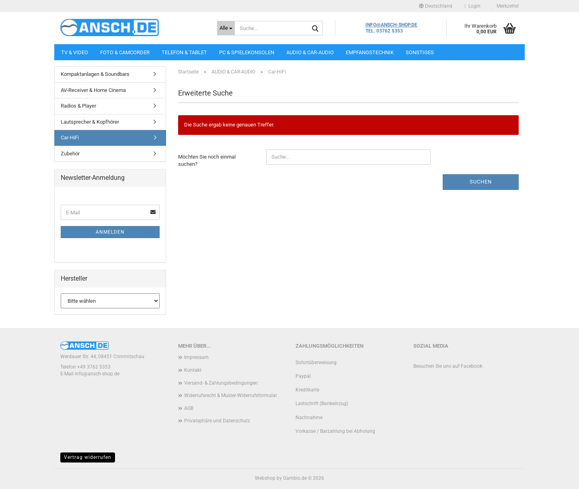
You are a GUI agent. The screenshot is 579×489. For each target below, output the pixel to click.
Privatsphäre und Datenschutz (217, 421)
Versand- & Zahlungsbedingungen (221, 383)
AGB (188, 408)
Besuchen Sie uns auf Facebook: (448, 366)
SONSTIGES (420, 52)
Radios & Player (78, 106)
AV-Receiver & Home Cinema (93, 90)
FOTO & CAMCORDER (125, 52)
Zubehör (70, 154)
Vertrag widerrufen (87, 457)
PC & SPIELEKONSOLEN (246, 52)
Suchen (481, 182)
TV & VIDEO (74, 52)
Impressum (196, 357)
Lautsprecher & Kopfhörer (90, 122)
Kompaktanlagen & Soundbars (95, 74)
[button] (435, 6)
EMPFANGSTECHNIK (370, 52)
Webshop (265, 478)
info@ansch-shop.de (97, 374)
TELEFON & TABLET (184, 52)
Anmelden (110, 232)
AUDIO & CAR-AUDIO (310, 52)
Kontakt (192, 370)
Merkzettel (506, 6)
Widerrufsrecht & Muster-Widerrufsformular (230, 395)
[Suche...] (226, 28)
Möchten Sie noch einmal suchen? (207, 160)
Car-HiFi (70, 137)
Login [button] (472, 6)
